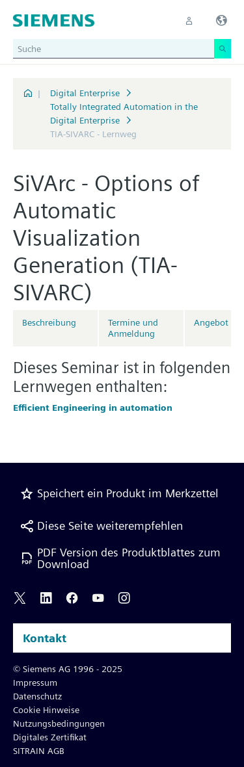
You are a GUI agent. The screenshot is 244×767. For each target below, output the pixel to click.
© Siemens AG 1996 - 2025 (67, 669)
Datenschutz (37, 696)
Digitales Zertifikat (50, 737)
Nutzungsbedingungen (59, 723)
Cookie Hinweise (46, 710)
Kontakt (44, 638)
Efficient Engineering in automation (92, 407)
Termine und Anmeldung (133, 328)
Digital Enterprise (85, 93)
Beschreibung (49, 322)
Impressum (35, 682)
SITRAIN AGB (38, 751)
